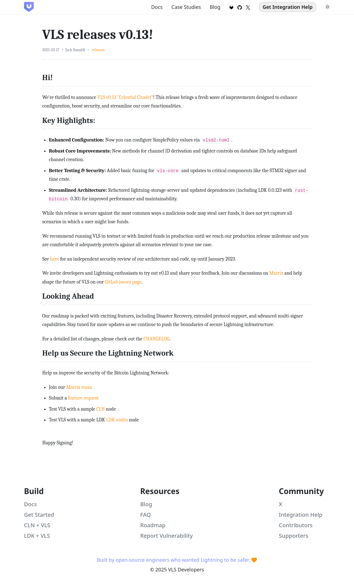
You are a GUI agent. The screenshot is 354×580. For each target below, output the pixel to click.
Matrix (276, 273)
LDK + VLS (37, 535)
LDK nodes (117, 420)
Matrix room (79, 387)
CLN (100, 409)
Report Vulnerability (166, 535)
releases (98, 50)
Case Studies (186, 7)
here (54, 259)
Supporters (293, 535)
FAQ (145, 514)
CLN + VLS (37, 525)
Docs (156, 7)
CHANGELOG (157, 339)
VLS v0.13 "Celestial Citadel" (125, 97)
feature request (83, 398)
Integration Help (301, 514)
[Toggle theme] (327, 6)
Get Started (39, 514)
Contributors (296, 525)
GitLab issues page (123, 282)
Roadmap (152, 525)
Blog (215, 7)
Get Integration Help (288, 7)
